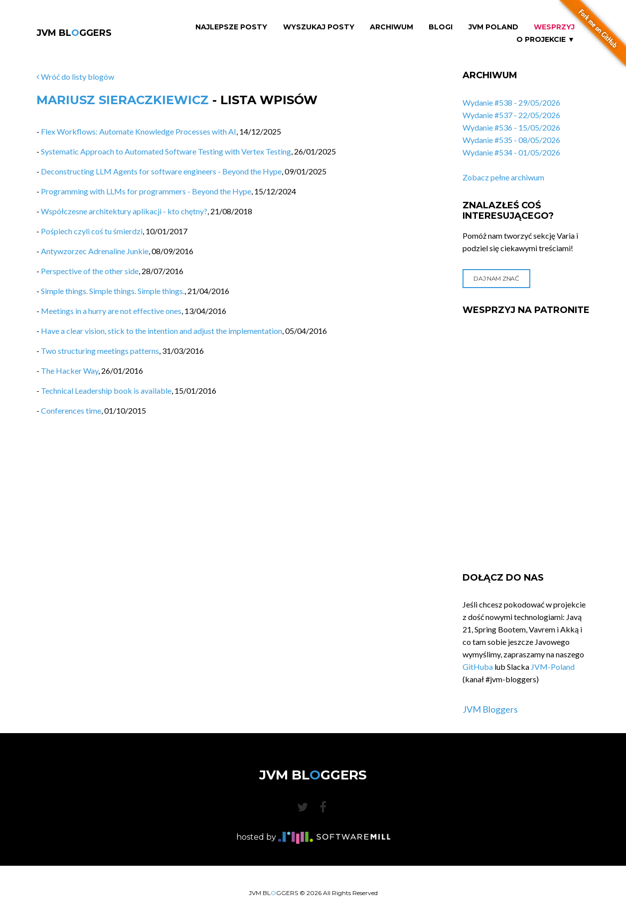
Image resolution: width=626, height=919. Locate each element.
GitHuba (478, 666)
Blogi (441, 27)
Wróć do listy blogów (75, 76)
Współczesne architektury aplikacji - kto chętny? (124, 211)
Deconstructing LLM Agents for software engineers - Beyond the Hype (161, 171)
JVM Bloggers (490, 709)
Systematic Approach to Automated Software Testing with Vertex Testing (166, 151)
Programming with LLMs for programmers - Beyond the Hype (146, 191)
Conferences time (71, 410)
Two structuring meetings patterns (100, 350)
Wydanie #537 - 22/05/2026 (511, 115)
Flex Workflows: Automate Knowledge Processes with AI (138, 131)
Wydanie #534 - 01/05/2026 (511, 152)
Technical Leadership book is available (106, 390)
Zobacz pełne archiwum (503, 177)
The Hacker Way (69, 370)
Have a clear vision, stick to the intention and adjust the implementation (161, 330)
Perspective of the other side (90, 271)
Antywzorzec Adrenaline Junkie (95, 251)
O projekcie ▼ (545, 39)
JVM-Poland (553, 666)
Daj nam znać (496, 278)
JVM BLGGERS (74, 32)
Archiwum (391, 27)
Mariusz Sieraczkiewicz (122, 100)
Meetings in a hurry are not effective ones (111, 310)
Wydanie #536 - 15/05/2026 (511, 127)
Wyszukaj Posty (318, 27)
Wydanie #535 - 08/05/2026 (511, 140)
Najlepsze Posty (231, 27)
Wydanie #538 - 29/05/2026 (511, 102)
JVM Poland (493, 27)
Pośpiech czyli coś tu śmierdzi (92, 231)
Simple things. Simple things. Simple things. (112, 291)
